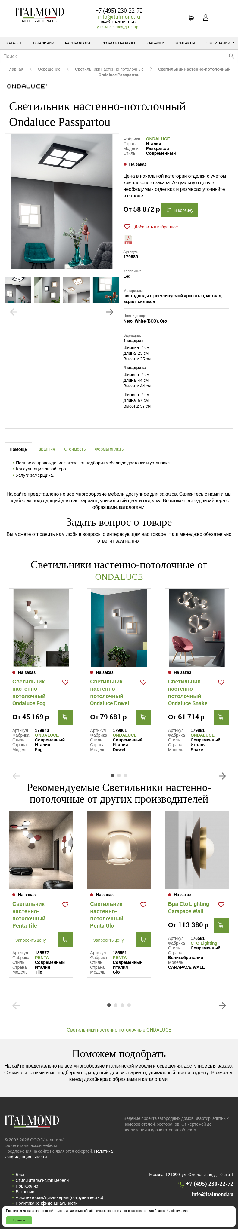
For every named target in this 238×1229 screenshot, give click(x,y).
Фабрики (155, 43)
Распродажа (77, 43)
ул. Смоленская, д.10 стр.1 (119, 26)
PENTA (42, 957)
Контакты (185, 43)
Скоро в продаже (118, 43)
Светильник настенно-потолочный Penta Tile (28, 914)
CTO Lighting (204, 942)
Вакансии (25, 1191)
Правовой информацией (172, 1211)
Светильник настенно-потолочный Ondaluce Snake (188, 691)
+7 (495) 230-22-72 (119, 10)
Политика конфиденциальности (47, 1203)
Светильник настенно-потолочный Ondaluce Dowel (109, 691)
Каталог (14, 43)
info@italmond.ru (119, 16)
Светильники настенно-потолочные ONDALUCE (119, 1029)
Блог (20, 1174)
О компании (220, 43)
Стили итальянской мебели (42, 1180)
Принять (19, 1220)
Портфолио (27, 1185)
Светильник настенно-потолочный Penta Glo (106, 914)
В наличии (43, 43)
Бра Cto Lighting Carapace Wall (188, 907)
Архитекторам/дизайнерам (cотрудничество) (59, 1197)
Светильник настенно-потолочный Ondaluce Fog (28, 691)
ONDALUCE (158, 138)
